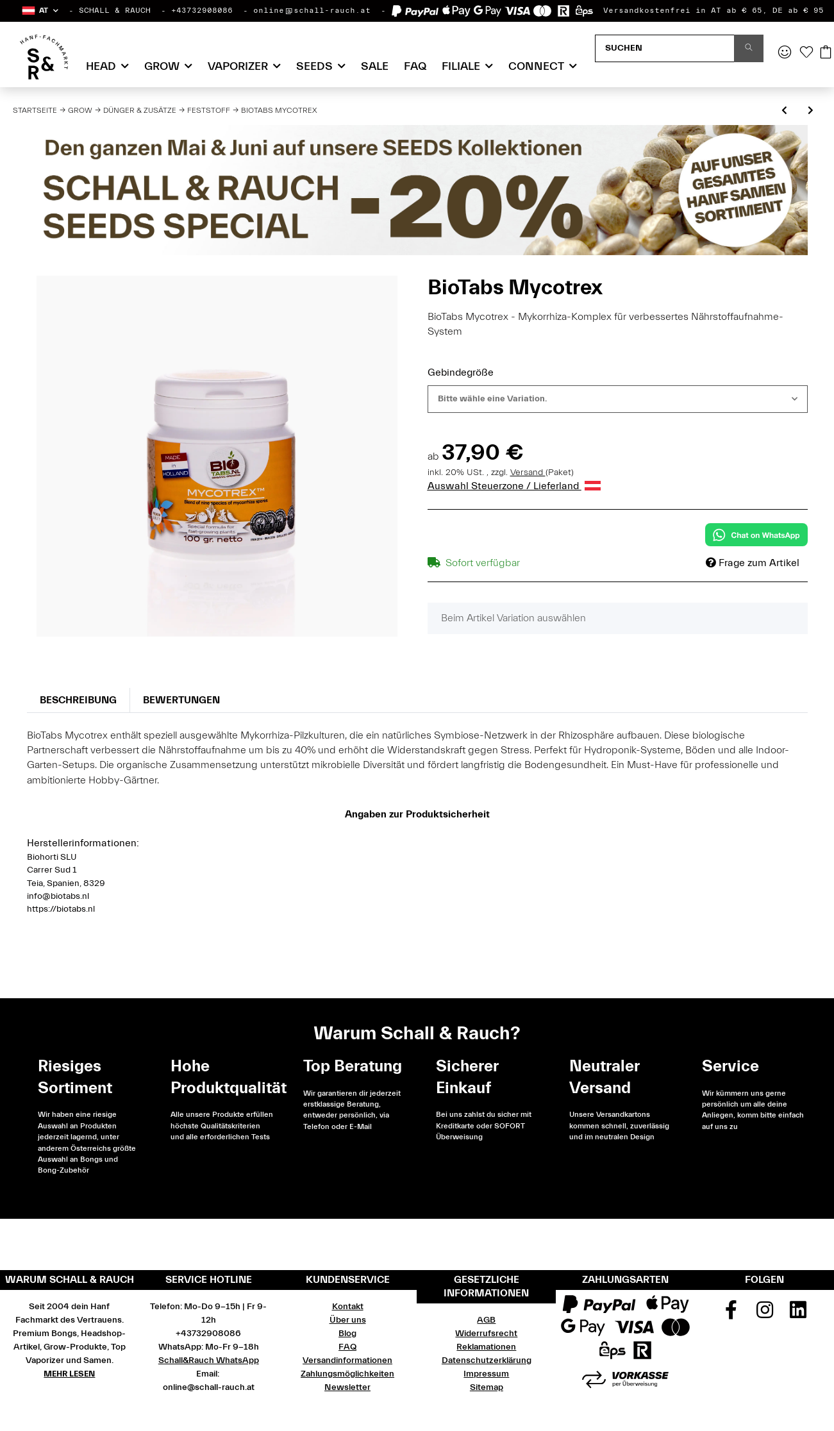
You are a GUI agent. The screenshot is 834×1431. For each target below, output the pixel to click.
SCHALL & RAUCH (115, 10)
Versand (528, 472)
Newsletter (347, 1387)
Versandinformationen (347, 1360)
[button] (39, 10)
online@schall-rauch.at (312, 10)
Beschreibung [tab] (78, 700)
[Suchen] (665, 48)
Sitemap (486, 1387)
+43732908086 (202, 10)
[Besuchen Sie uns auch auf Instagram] (765, 1314)
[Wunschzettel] (806, 53)
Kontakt (347, 1306)
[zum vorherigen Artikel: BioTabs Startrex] (784, 111)
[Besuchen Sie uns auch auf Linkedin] (798, 1314)
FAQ (415, 66)
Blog (347, 1333)
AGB (486, 1320)
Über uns (347, 1320)
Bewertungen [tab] (181, 700)
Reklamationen (486, 1347)
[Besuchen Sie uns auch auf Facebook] (731, 1314)
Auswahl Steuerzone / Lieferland (514, 486)
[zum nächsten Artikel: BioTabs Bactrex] (810, 111)
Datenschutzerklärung (486, 1360)
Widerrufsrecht (486, 1333)
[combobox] (618, 399)
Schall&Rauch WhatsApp (208, 1360)
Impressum (486, 1374)
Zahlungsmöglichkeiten (347, 1374)
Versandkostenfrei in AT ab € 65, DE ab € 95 (713, 10)
